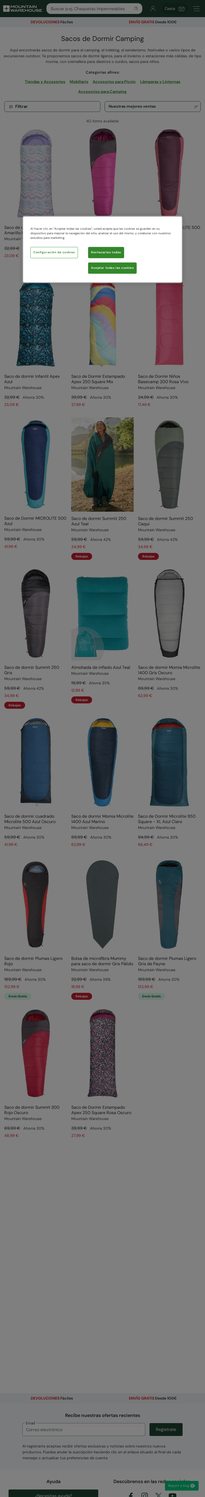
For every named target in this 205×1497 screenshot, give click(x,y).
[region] (102, 249)
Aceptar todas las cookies (112, 268)
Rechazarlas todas (106, 252)
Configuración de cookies (54, 252)
